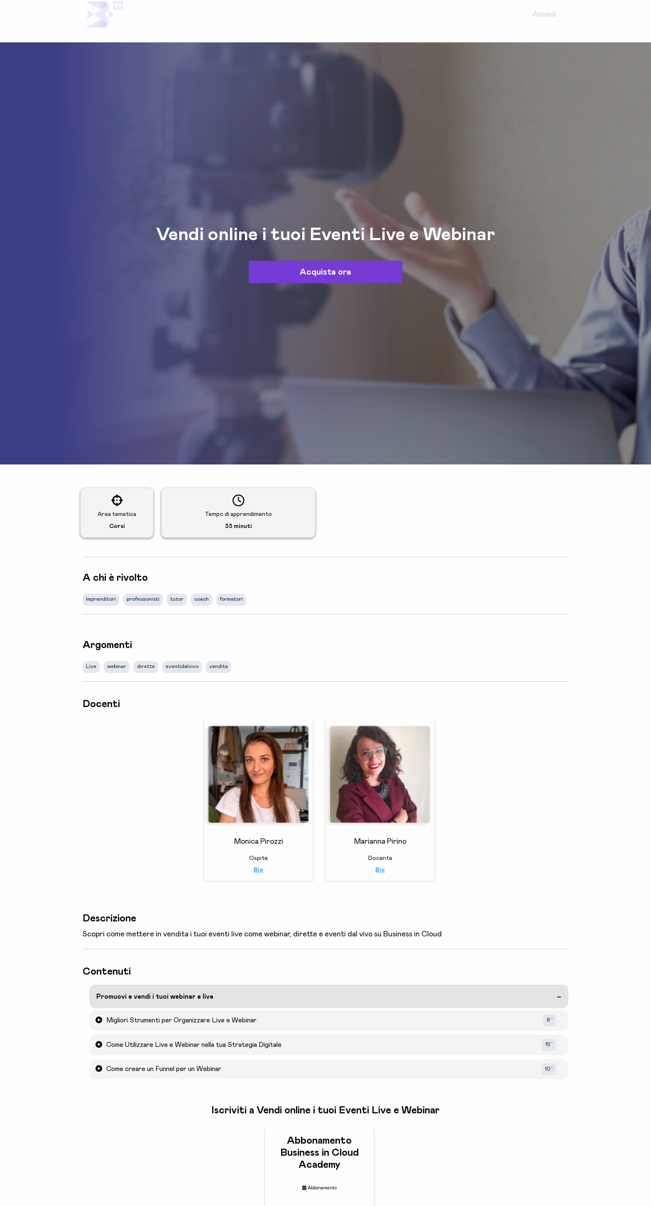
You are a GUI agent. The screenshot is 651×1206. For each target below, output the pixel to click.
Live (91, 666)
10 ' (549, 1069)
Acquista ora (325, 272)
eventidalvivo (182, 666)
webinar (116, 666)
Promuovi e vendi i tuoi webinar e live (154, 996)
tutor (177, 599)
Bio (258, 870)
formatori (231, 599)
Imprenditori (101, 599)
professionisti (143, 599)
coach (201, 599)
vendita (218, 666)
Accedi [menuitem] (544, 21)
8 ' (550, 1020)
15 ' (549, 1044)
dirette (146, 666)
